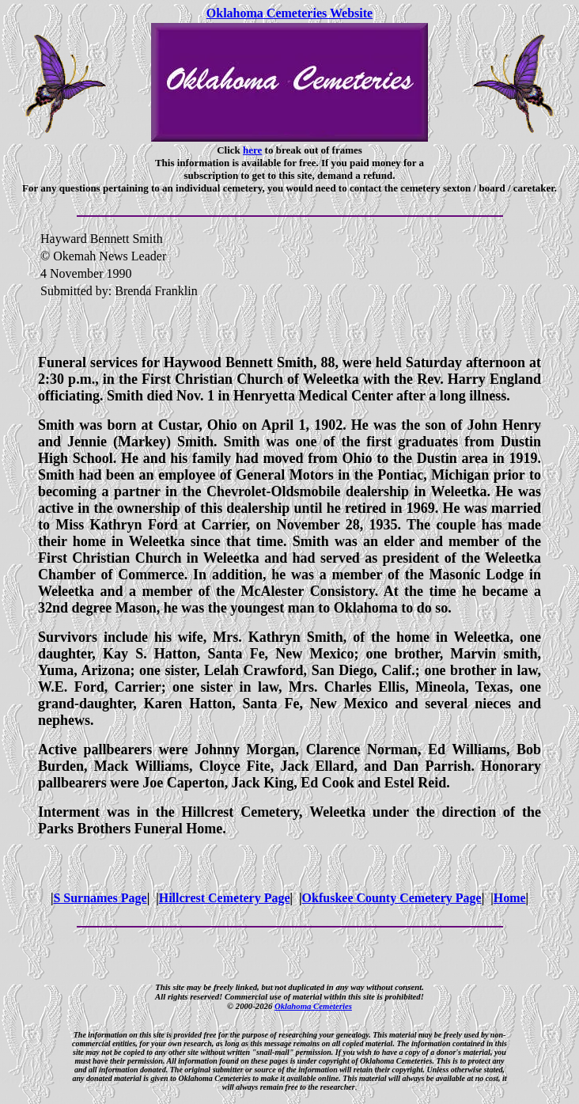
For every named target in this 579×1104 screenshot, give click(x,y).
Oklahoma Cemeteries (313, 1006)
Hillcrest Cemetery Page (224, 898)
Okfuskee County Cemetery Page (392, 898)
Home (510, 898)
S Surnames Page (99, 898)
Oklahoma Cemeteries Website (289, 13)
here (252, 150)
